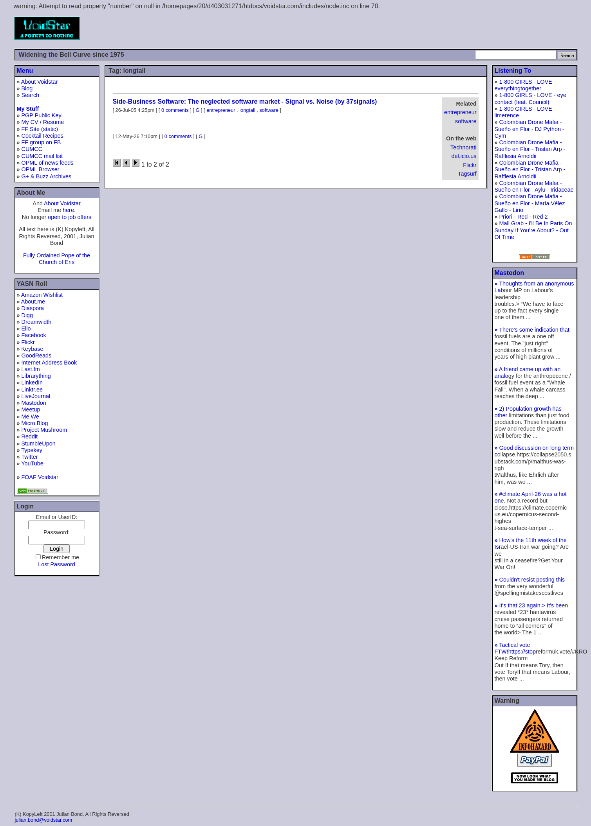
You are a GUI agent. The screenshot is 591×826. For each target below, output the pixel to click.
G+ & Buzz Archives (47, 176)
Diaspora (33, 308)
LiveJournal (36, 396)
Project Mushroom (44, 430)
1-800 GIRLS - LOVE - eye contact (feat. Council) (530, 98)
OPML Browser (41, 169)
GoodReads (37, 355)
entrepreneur (460, 112)
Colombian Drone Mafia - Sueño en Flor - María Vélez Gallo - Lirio (530, 203)
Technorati (463, 147)
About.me (33, 301)
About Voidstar (39, 82)
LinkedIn (32, 382)
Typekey (31, 450)
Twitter (29, 457)
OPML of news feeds (48, 163)
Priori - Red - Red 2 (523, 217)
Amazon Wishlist (42, 295)
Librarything (36, 376)
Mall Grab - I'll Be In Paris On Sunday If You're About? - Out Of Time (533, 230)
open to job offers (69, 217)
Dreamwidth (37, 322)
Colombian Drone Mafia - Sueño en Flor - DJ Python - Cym (529, 129)
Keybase (32, 349)
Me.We (30, 416)
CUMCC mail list (42, 156)
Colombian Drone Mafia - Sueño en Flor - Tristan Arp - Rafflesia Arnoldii (530, 149)
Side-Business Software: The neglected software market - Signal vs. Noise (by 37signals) (245, 101)
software (465, 121)
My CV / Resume (43, 122)
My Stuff (28, 109)
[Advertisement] (435, 28)
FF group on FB (41, 142)
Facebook (34, 335)
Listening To (513, 70)
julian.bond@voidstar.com (43, 820)
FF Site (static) (40, 129)
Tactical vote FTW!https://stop (515, 648)
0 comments (175, 110)
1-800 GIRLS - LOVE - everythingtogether (525, 85)
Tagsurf (467, 174)
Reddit (30, 436)
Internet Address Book (49, 362)
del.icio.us (464, 156)
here (68, 210)
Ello (26, 328)
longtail (247, 110)
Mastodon (34, 403)
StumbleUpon (39, 443)
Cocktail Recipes (42, 136)
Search (31, 95)
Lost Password (56, 564)
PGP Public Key (41, 115)
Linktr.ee (32, 389)
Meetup (31, 409)
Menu (25, 70)
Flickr (28, 342)
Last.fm (31, 369)
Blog (27, 88)
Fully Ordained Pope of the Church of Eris (56, 258)
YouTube (32, 463)
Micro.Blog (35, 423)
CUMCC (32, 149)
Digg (27, 315)
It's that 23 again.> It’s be (528, 605)
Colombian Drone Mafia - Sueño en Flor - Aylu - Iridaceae (534, 186)
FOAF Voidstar (40, 477)
